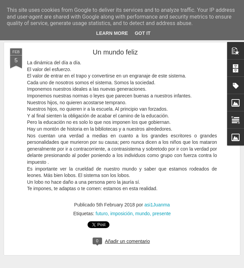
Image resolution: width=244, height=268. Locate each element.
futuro (102, 213)
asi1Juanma (157, 204)
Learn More (112, 33)
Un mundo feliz (115, 52)
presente (161, 213)
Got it (143, 33)
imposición (121, 213)
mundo (142, 213)
